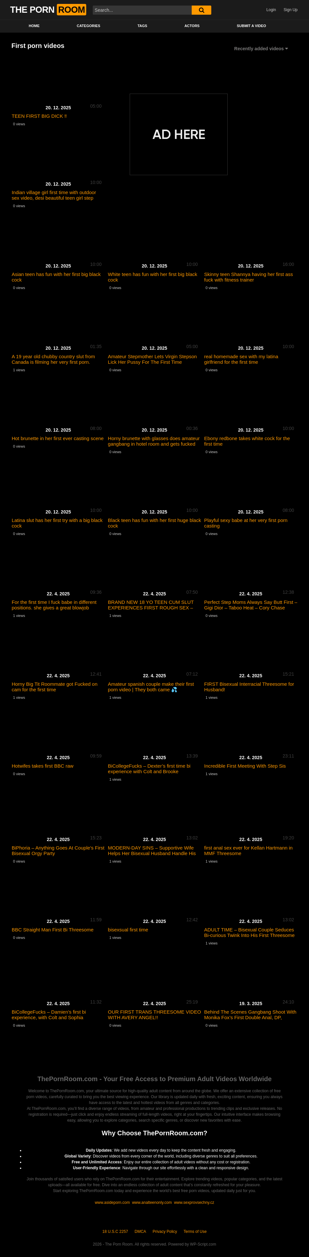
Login (271, 10)
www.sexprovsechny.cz (194, 1202)
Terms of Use (195, 1231)
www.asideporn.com (113, 1202)
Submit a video (251, 26)
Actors (192, 26)
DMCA (140, 1231)
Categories (88, 26)
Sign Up (291, 10)
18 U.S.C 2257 (115, 1231)
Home (34, 26)
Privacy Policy (165, 1231)
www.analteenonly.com (152, 1202)
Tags (142, 26)
